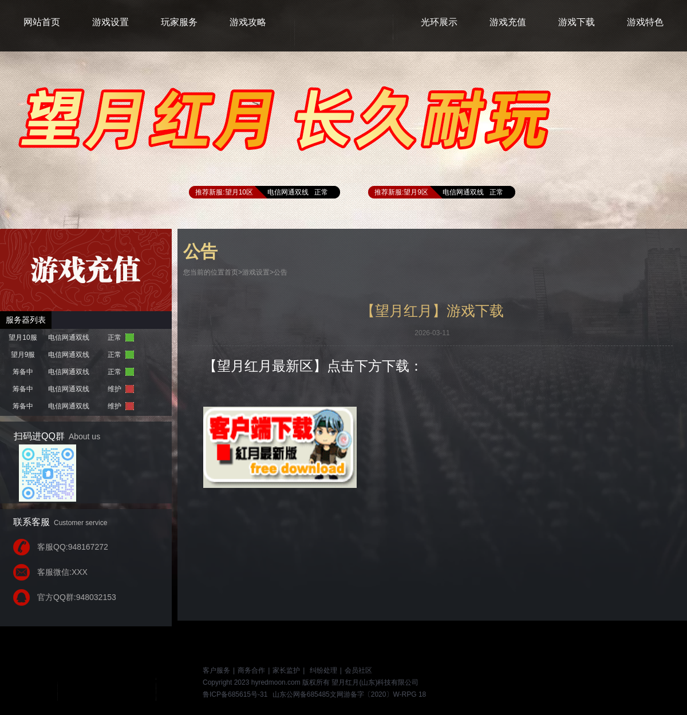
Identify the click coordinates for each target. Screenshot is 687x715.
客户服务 (216, 670)
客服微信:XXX (62, 572)
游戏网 (122, 683)
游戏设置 (256, 272)
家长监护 (286, 670)
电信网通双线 (288, 192)
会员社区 (358, 670)
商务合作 (251, 670)
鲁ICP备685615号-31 (235, 694)
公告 (280, 272)
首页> (233, 272)
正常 (321, 192)
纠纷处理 (323, 670)
